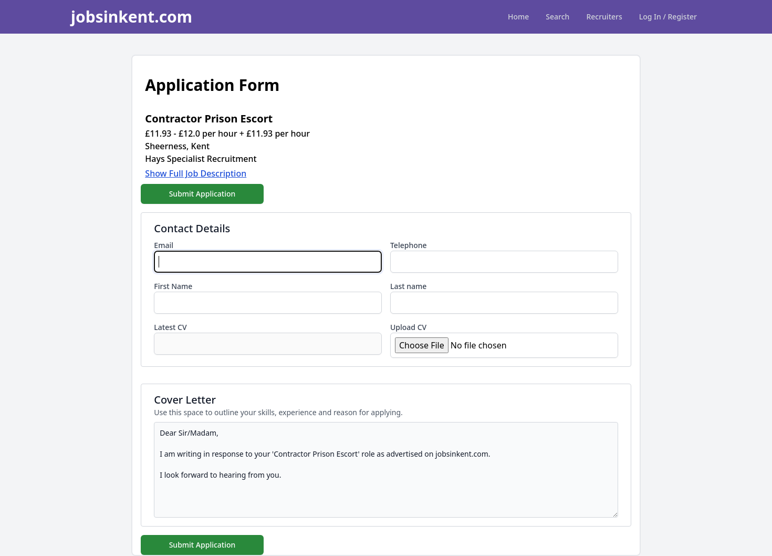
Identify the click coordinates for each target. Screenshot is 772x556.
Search (557, 17)
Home (518, 17)
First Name (173, 286)
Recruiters (604, 17)
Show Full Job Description (195, 173)
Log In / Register (668, 17)
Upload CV (408, 327)
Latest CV (170, 327)
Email (163, 245)
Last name (408, 286)
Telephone (408, 245)
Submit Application (202, 194)
